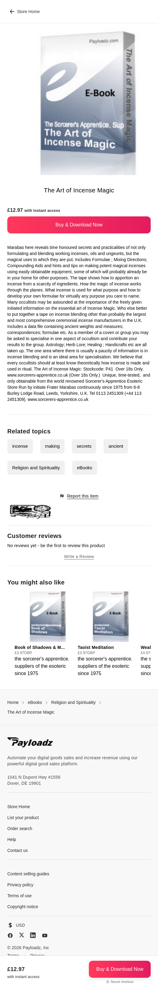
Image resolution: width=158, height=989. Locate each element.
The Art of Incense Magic (30, 712)
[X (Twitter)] (21, 935)
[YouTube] (45, 935)
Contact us (17, 850)
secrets (84, 446)
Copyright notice (22, 906)
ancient (115, 446)
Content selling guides (28, 873)
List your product (23, 817)
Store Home (25, 11)
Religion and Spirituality (36, 467)
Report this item (78, 496)
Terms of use (19, 895)
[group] (44, 634)
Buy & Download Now (79, 224)
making (52, 446)
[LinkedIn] (33, 935)
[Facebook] (10, 935)
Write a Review (79, 556)
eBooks (84, 467)
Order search (19, 828)
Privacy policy (20, 884)
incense (20, 446)
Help (11, 839)
